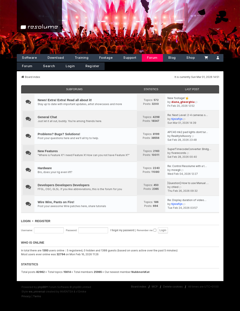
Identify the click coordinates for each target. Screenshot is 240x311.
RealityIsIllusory (181, 136)
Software (29, 58)
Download (56, 58)
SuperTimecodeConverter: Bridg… (189, 149)
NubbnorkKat (140, 272)
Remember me (146, 230)
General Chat (47, 117)
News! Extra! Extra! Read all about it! (65, 100)
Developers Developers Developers (64, 185)
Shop (190, 58)
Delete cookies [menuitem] (173, 286)
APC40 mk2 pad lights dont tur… (187, 132)
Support (129, 58)
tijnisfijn (177, 119)
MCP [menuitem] (155, 286)
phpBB (42, 287)
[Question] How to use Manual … (188, 183)
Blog (172, 58)
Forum (152, 58)
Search (49, 66)
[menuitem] (26, 296)
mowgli (176, 170)
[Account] (217, 58)
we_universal (37, 291)
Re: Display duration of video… (186, 200)
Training (81, 58)
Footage (106, 58)
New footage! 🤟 (178, 98)
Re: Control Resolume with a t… (187, 166)
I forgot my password (122, 230)
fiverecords (178, 153)
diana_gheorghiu (183, 102)
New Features (48, 151)
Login (70, 66)
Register (92, 66)
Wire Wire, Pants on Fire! (56, 202)
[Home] (39, 16)
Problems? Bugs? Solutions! (59, 134)
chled (174, 187)
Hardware (45, 168)
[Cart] (206, 58)
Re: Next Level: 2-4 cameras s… (187, 115)
